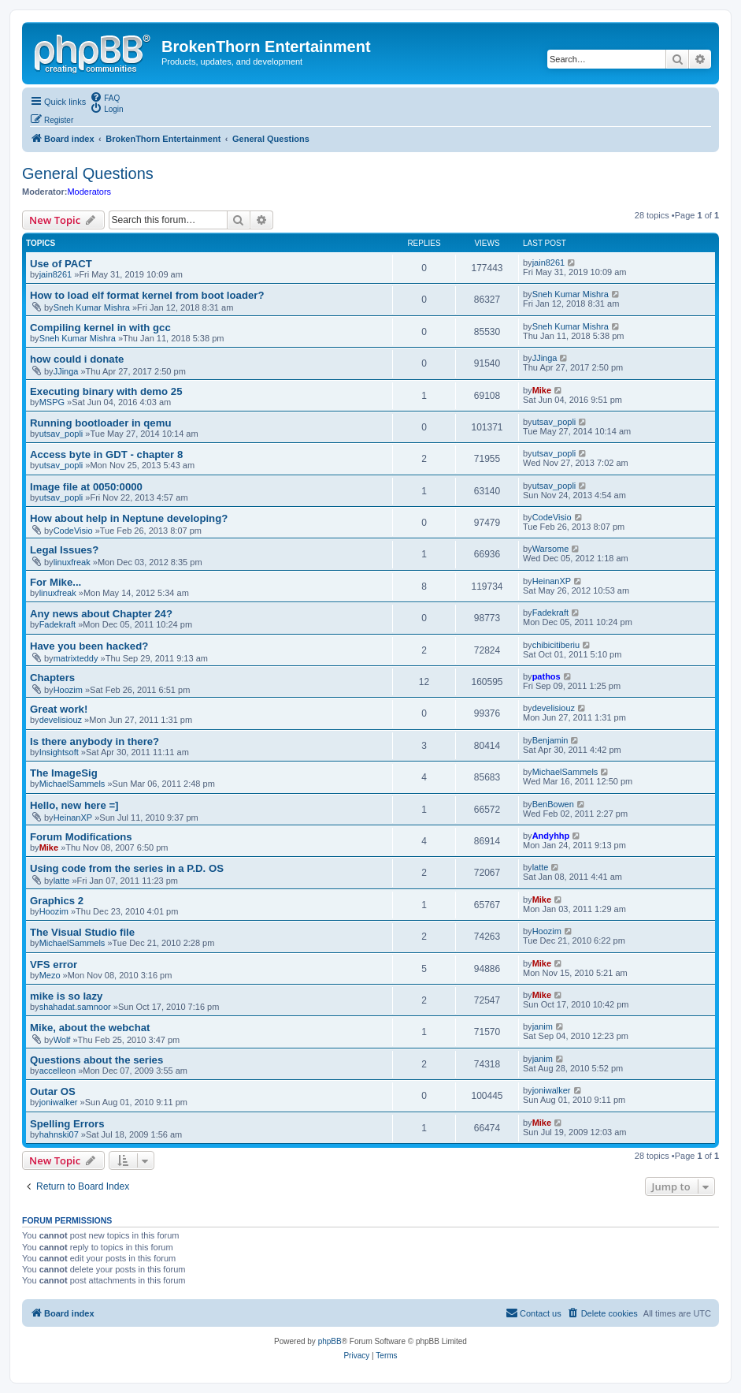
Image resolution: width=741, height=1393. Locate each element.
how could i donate (77, 359)
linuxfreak (72, 562)
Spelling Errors (67, 1124)
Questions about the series (96, 1060)
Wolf (62, 1040)
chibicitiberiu (556, 645)
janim (542, 1026)
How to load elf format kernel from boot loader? (147, 295)
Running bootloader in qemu (100, 423)
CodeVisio (73, 530)
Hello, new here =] (74, 805)
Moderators (89, 191)
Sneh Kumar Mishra (92, 307)
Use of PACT (61, 264)
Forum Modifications (81, 837)
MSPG (52, 402)
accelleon (57, 1070)
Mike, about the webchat (90, 1028)
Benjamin (550, 740)
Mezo (50, 975)
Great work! (58, 709)
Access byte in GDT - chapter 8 (106, 454)
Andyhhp (551, 835)
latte (62, 880)
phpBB (330, 1341)
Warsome (550, 548)
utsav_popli (61, 433)
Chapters (52, 677)
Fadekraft (57, 624)
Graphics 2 (56, 901)
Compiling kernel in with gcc (100, 327)
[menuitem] (105, 96)
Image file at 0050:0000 (86, 487)
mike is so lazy (66, 996)
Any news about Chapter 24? (101, 614)
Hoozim (68, 690)
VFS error (53, 964)
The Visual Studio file (82, 932)
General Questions (88, 173)
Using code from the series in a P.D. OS (127, 868)
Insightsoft (59, 752)
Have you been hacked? (89, 646)
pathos (546, 676)
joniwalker (58, 1102)
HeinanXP (552, 581)
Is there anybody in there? (94, 741)
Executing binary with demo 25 (106, 391)
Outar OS (53, 1091)
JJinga (66, 371)
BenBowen (553, 804)
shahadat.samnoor (75, 1006)
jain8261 (55, 274)
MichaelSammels (72, 783)
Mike (541, 390)
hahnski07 (59, 1134)
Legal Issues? (64, 550)
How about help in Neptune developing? (129, 518)
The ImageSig (64, 773)
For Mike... (55, 582)
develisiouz (60, 719)
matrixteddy (76, 658)
